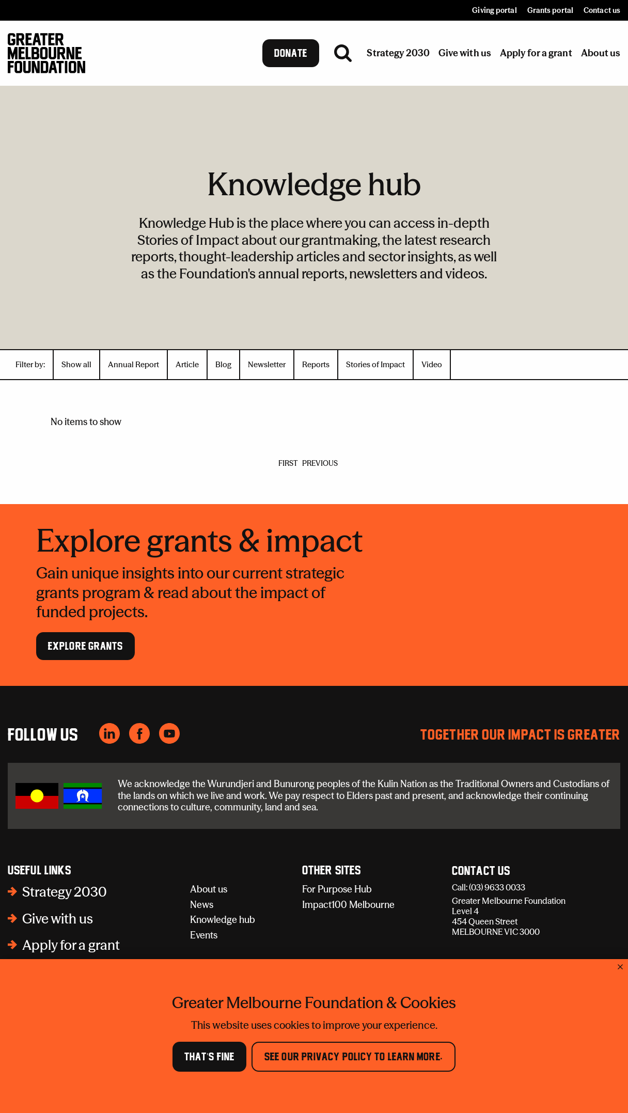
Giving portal (494, 10)
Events (203, 935)
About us (208, 889)
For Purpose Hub (337, 889)
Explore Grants (85, 646)
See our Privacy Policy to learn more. (353, 1057)
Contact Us (481, 871)
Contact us (602, 10)
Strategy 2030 (64, 892)
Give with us (57, 919)
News (201, 905)
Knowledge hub (222, 920)
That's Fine (209, 1057)
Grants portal (550, 10)
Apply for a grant (71, 945)
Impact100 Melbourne (348, 905)
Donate (291, 53)
